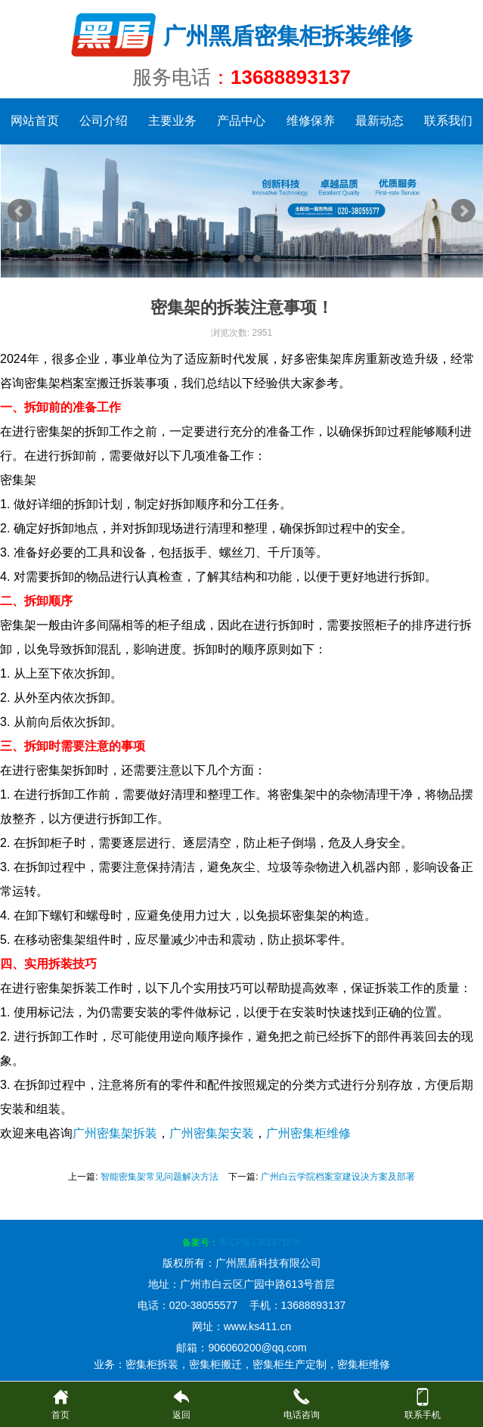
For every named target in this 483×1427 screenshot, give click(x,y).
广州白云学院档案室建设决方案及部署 (338, 1176)
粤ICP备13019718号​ (259, 1242)
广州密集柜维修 (308, 1133)
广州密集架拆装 (115, 1133)
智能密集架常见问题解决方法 (159, 1176)
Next (463, 211)
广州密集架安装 (211, 1133)
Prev (20, 211)
